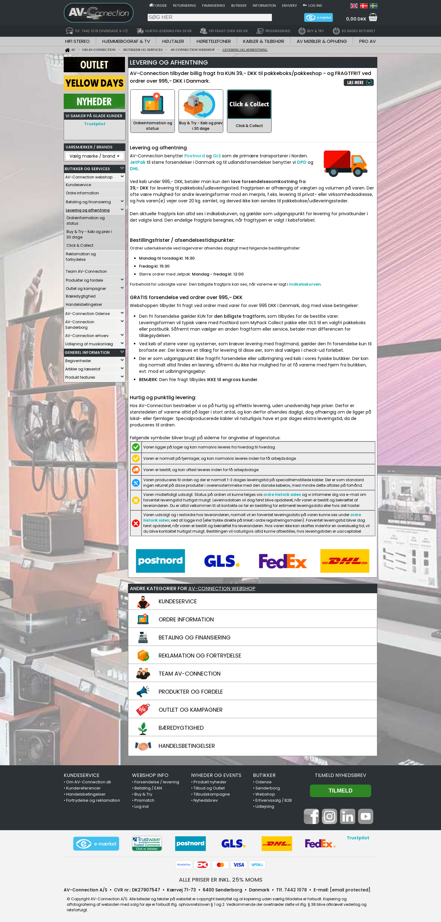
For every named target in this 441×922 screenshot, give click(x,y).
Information (264, 5)
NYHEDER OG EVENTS (216, 775)
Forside (160, 5)
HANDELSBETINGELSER (187, 746)
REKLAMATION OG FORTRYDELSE (200, 655)
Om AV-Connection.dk (88, 782)
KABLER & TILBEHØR (263, 41)
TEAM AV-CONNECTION (190, 673)
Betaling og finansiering (88, 201)
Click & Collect (79, 245)
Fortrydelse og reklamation (93, 800)
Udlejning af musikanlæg (89, 344)
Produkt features (80, 377)
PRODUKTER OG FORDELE (191, 691)
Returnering (184, 5)
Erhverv (289, 5)
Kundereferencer (83, 788)
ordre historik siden (282, 494)
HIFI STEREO (77, 41)
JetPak (137, 162)
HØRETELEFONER (214, 41)
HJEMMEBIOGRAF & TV (126, 41)
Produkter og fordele (84, 280)
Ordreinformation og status (85, 220)
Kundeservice (78, 184)
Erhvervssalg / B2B (273, 800)
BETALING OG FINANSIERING (195, 637)
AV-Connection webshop (88, 177)
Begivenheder (78, 360)
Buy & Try (143, 794)
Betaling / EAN (148, 788)
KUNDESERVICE (178, 601)
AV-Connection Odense (87, 313)
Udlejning (264, 806)
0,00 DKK (356, 19)
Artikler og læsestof (82, 369)
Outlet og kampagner (86, 288)
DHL (134, 169)
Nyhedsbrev (206, 800)
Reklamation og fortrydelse (81, 256)
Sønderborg (267, 788)
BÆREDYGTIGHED (181, 728)
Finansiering (213, 5)
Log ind (315, 5)
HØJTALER (173, 41)
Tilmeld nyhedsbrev (340, 775)
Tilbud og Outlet (209, 788)
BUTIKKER (264, 775)
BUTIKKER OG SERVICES (87, 168)
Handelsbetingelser (84, 304)
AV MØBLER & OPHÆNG (322, 41)
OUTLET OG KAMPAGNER (191, 710)
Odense (263, 782)
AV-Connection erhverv (87, 335)
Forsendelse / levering (156, 782)
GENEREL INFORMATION (87, 352)
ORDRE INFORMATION (186, 619)
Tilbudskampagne (212, 794)
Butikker (239, 5)
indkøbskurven (305, 284)
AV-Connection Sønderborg (79, 324)
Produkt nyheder (210, 782)
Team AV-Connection (86, 271)
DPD (302, 162)
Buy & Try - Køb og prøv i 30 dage (89, 234)
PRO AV (367, 41)
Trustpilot (94, 124)
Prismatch (144, 800)
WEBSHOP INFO (150, 775)
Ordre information (82, 193)
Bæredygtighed (81, 296)
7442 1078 (295, 890)
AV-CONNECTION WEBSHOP (221, 588)
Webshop (265, 794)
